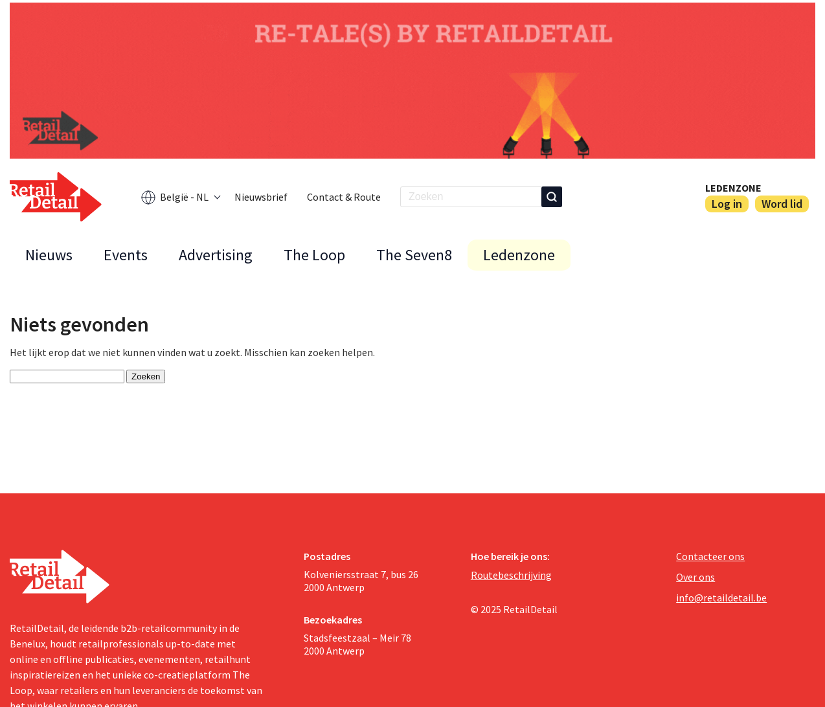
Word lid (782, 203)
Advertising (216, 255)
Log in (727, 203)
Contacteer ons (710, 556)
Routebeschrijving (511, 574)
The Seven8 (414, 255)
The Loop (314, 255)
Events (126, 255)
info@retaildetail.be (721, 597)
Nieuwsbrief (261, 196)
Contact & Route (344, 196)
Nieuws (49, 255)
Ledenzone (733, 187)
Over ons (695, 576)
